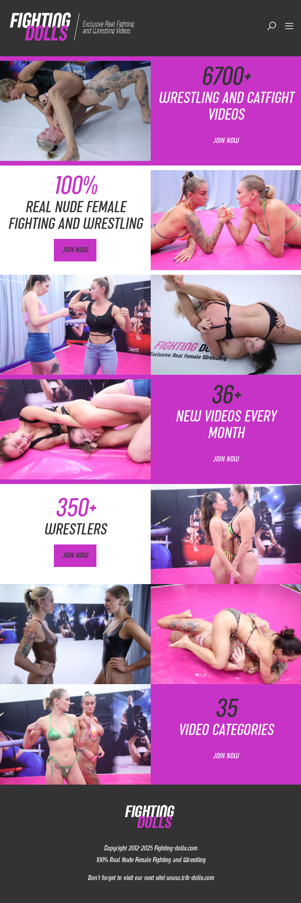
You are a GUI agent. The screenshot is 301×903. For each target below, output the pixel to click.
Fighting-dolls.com (175, 848)
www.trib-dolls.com (190, 877)
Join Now (226, 140)
